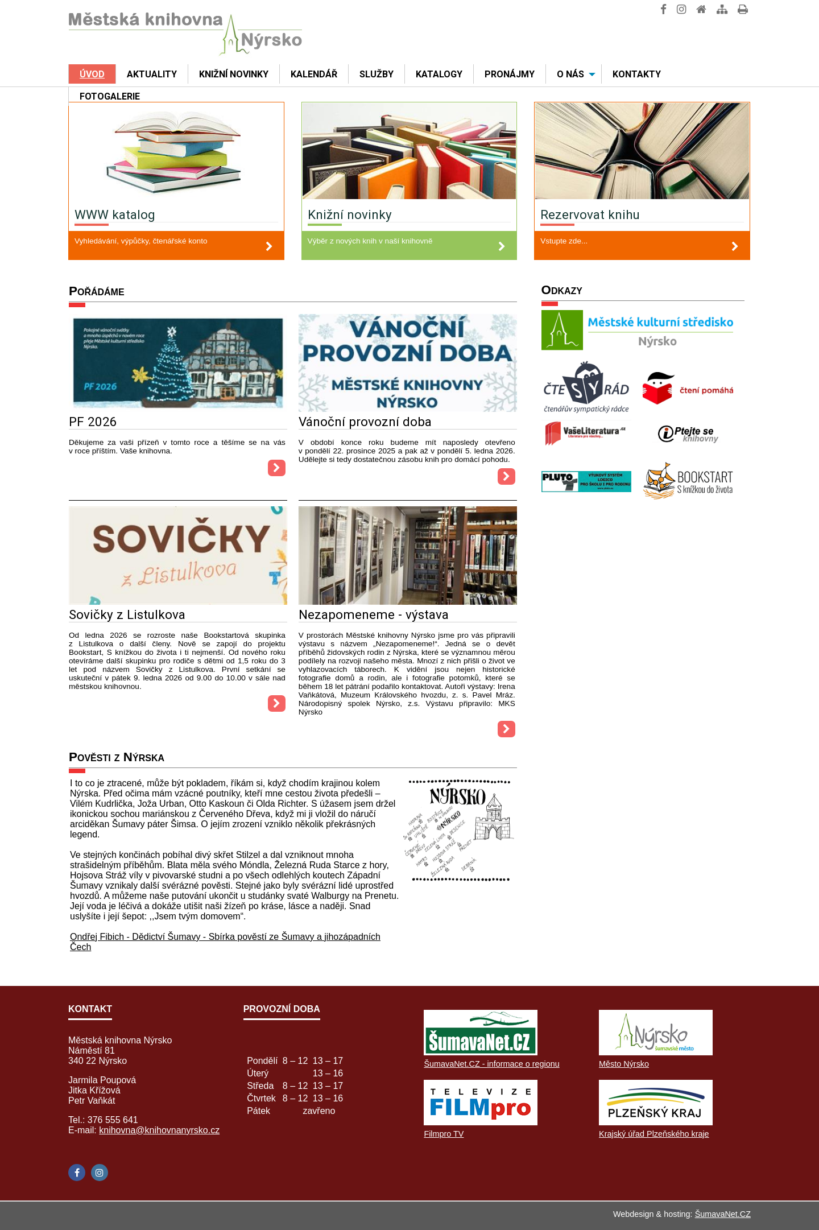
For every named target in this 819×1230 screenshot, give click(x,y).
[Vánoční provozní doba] (408, 409)
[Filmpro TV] (480, 1122)
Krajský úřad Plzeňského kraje (654, 1133)
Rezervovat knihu (590, 214)
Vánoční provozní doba (365, 421)
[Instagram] (99, 1172)
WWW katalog (115, 214)
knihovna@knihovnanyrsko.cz (159, 1130)
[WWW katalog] (176, 152)
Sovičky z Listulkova (127, 614)
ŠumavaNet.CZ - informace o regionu (491, 1063)
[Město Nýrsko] (656, 1052)
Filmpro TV (444, 1133)
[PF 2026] (178, 409)
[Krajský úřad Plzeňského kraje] (656, 1122)
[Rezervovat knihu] (642, 152)
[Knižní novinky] (409, 152)
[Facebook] (76, 1172)
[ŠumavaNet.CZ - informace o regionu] (480, 1052)
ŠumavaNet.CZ (723, 1214)
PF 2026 (93, 421)
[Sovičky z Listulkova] (178, 601)
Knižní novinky (350, 214)
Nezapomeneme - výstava (374, 614)
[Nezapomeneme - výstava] (408, 601)
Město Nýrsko (624, 1063)
